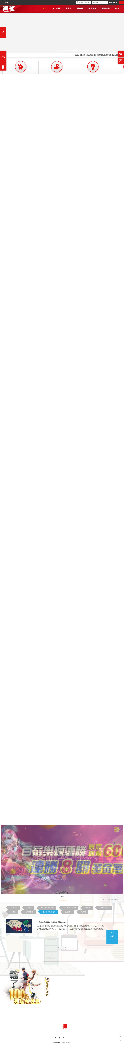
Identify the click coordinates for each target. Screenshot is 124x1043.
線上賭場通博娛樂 (47, 908)
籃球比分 (68, 912)
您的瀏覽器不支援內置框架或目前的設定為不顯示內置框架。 (62, 37)
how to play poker (70, 908)
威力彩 (13, 912)
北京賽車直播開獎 (112, 899)
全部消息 (14, 908)
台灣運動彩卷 (104, 908)
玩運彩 (29, 908)
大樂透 (87, 908)
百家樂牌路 (29, 912)
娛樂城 (83, 912)
